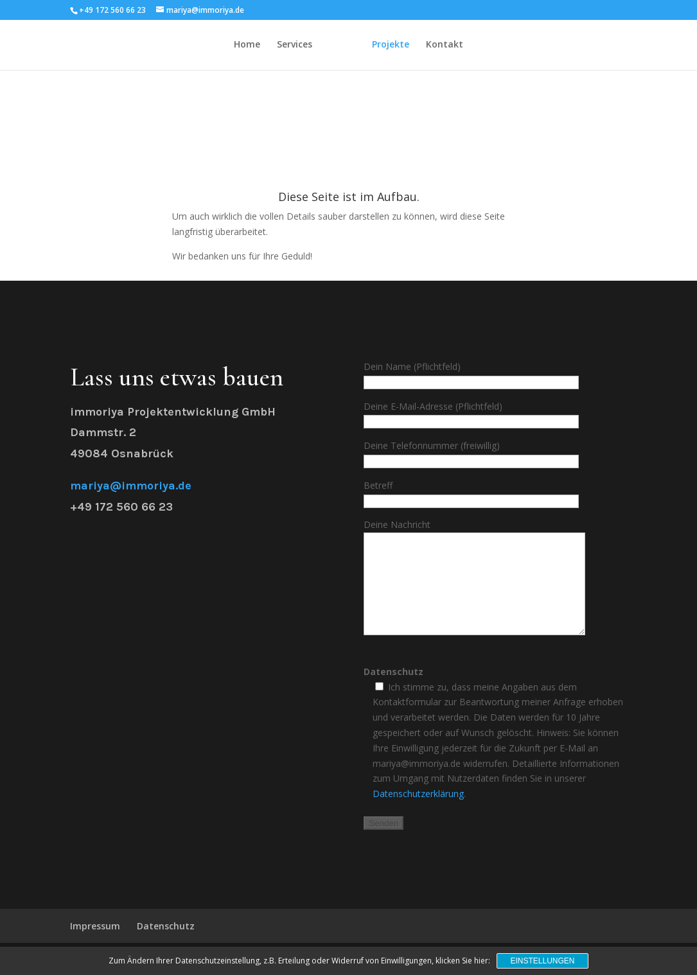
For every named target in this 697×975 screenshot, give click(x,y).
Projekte (390, 45)
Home (247, 45)
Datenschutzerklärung (418, 813)
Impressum (95, 945)
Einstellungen (542, 960)
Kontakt (444, 45)
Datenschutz (166, 945)
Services (294, 45)
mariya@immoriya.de (130, 486)
